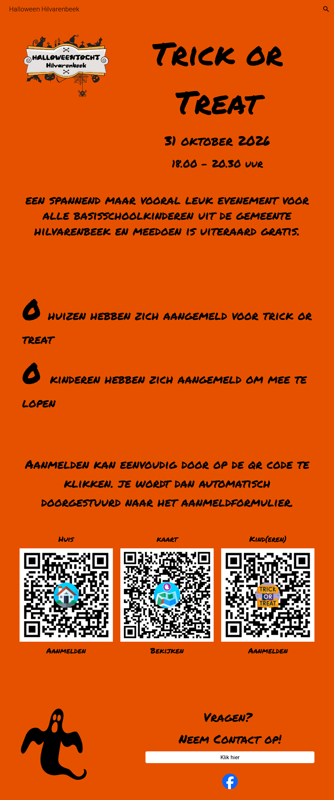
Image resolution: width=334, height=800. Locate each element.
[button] (326, 9)
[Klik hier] (230, 757)
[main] (217, 100)
